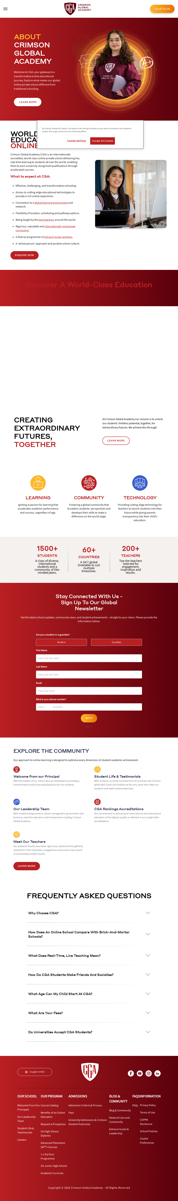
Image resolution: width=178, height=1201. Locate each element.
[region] (90, 134)
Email (39, 683)
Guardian (118, 641)
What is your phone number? (51, 699)
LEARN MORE (116, 440)
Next (89, 718)
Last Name (41, 667)
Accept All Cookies (102, 141)
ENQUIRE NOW (24, 255)
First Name (41, 650)
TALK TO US (162, 9)
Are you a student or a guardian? (53, 635)
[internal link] (162, 9)
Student (63, 641)
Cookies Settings (76, 140)
